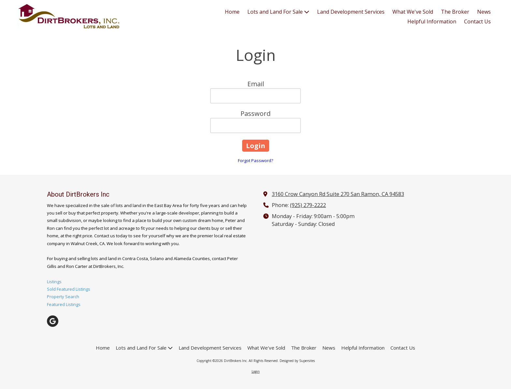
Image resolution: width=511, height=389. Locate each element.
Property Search (63, 296)
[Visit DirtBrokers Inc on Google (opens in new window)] (52, 321)
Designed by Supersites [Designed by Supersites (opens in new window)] (297, 360)
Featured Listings (63, 304)
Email (255, 83)
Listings (54, 282)
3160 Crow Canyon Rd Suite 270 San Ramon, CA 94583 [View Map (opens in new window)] (338, 194)
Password (255, 113)
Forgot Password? (255, 160)
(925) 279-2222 (308, 205)
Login (256, 371)
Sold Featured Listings (68, 289)
